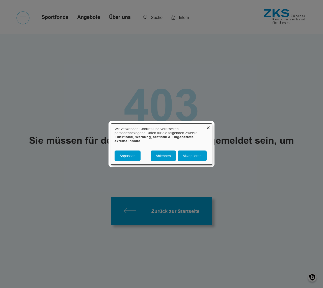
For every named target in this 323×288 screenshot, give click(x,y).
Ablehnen (163, 156)
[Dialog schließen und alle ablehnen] (208, 127)
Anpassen (128, 156)
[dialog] (161, 144)
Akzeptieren (192, 156)
